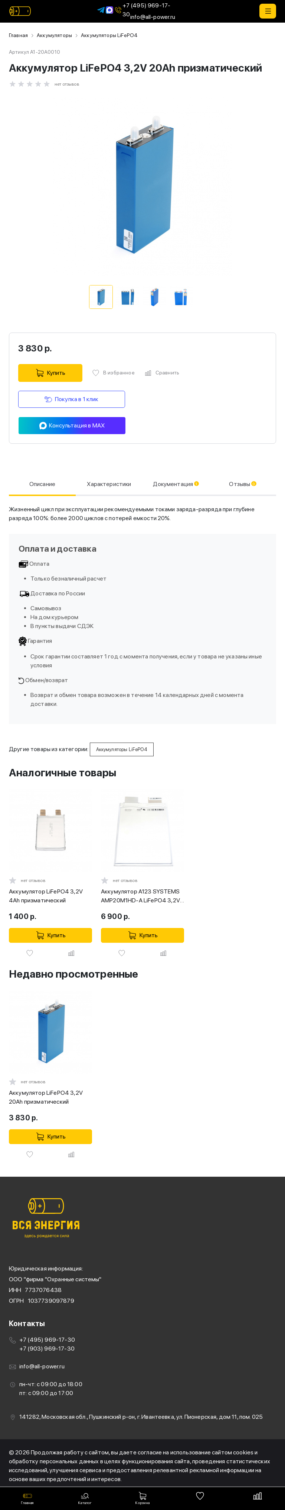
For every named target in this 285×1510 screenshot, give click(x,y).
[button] (267, 11)
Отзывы (243, 483)
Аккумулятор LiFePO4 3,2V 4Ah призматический (46, 895)
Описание (42, 483)
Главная (18, 35)
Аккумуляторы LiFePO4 (109, 35)
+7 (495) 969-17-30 (142, 10)
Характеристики (107, 483)
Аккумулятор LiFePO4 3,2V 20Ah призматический (46, 1097)
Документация (176, 483)
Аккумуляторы (54, 35)
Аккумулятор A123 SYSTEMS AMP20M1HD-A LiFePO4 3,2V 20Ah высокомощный (140, 896)
